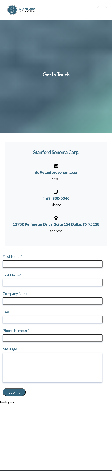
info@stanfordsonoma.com (56, 172)
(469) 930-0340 (56, 198)
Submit (14, 392)
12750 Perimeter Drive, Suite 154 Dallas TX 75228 (56, 224)
